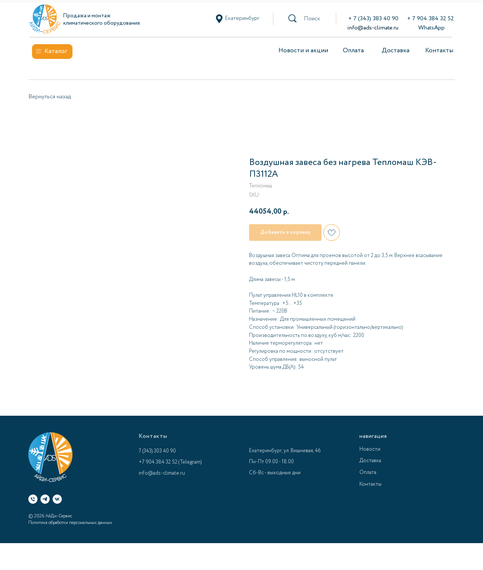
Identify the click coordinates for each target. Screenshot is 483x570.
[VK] (57, 499)
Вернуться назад (49, 96)
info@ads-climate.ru (372, 28)
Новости (369, 449)
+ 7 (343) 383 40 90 (373, 18)
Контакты (439, 50)
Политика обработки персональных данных (70, 523)
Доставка (395, 50)
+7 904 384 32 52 (158, 462)
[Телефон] (33, 499)
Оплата (353, 50)
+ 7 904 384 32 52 (430, 18)
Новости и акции (303, 50)
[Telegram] (45, 499)
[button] (312, 19)
